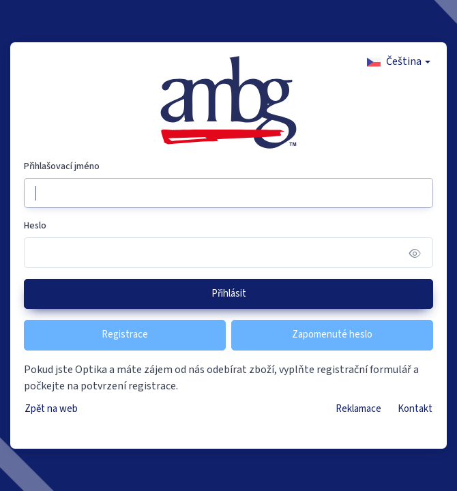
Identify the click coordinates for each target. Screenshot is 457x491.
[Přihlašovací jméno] (228, 193)
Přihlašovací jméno (62, 166)
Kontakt (415, 409)
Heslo (35, 226)
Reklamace (358, 409)
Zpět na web (51, 409)
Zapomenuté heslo (332, 334)
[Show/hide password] (415, 252)
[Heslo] (228, 252)
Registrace (125, 334)
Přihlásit (228, 293)
